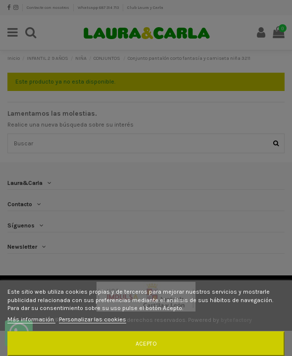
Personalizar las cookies (92, 319)
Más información (31, 319)
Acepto (146, 343)
